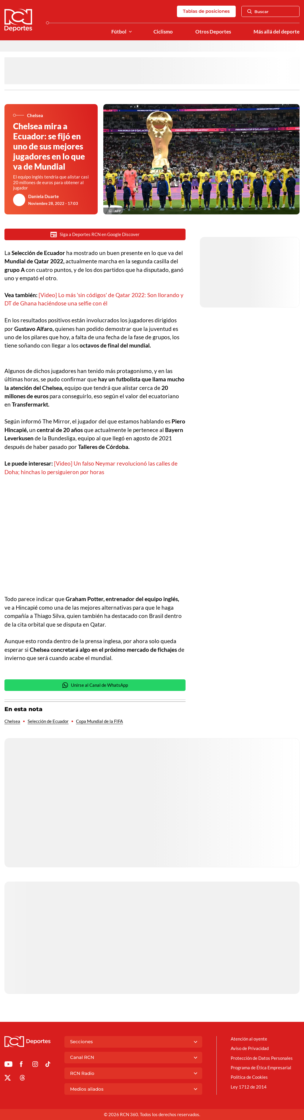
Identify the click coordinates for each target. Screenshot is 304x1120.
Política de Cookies (249, 1077)
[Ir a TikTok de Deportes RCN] (47, 1065)
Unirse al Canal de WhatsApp (95, 685)
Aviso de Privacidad (250, 1048)
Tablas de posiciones (206, 11)
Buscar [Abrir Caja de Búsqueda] (258, 11)
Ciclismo (163, 32)
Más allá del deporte (277, 32)
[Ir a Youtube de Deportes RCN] (8, 1065)
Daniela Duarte (43, 196)
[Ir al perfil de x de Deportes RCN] (7, 1078)
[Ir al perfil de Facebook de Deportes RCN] (21, 1065)
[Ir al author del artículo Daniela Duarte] (19, 200)
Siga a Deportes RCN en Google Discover (95, 234)
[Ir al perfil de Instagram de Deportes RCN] (35, 1065)
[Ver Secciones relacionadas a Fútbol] (130, 32)
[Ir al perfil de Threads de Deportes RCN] (22, 1078)
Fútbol (118, 32)
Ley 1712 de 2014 (249, 1086)
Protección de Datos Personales (262, 1058)
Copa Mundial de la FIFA (99, 721)
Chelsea (12, 721)
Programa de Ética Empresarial (261, 1067)
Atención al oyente (249, 1038)
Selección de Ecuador (48, 721)
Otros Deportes (213, 32)
